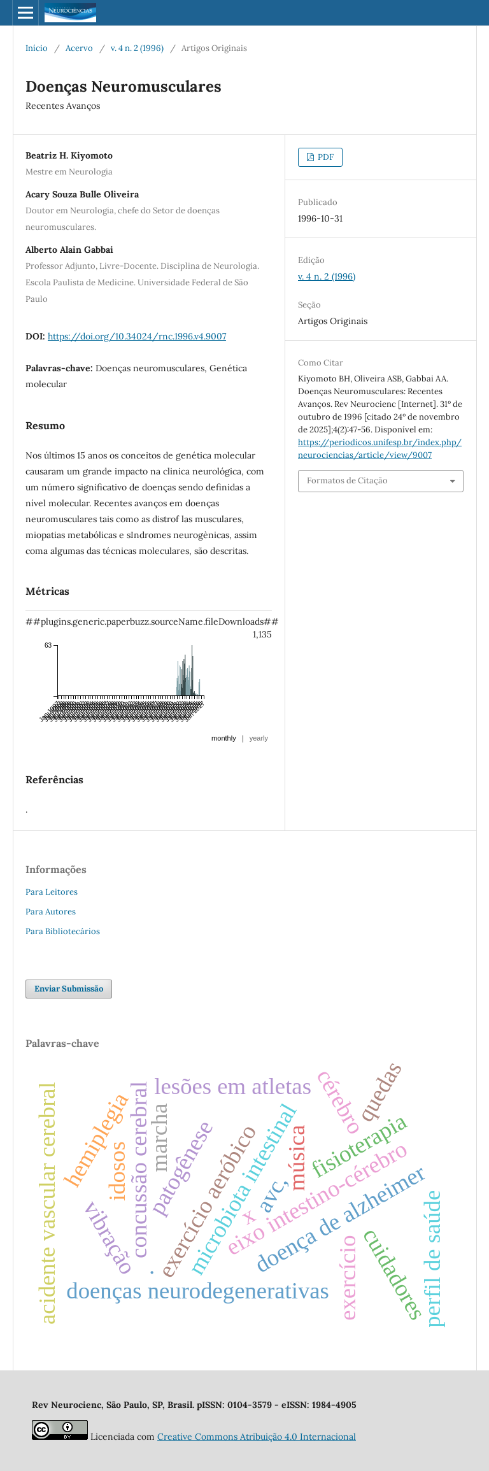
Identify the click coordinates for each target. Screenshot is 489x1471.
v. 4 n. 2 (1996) (137, 48)
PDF (325, 157)
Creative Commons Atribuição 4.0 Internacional (256, 1436)
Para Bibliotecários (62, 931)
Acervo (79, 48)
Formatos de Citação (347, 480)
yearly (259, 738)
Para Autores (50, 911)
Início (36, 48)
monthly (223, 738)
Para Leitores (51, 891)
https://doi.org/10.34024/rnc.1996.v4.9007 (137, 336)
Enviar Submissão (68, 988)
